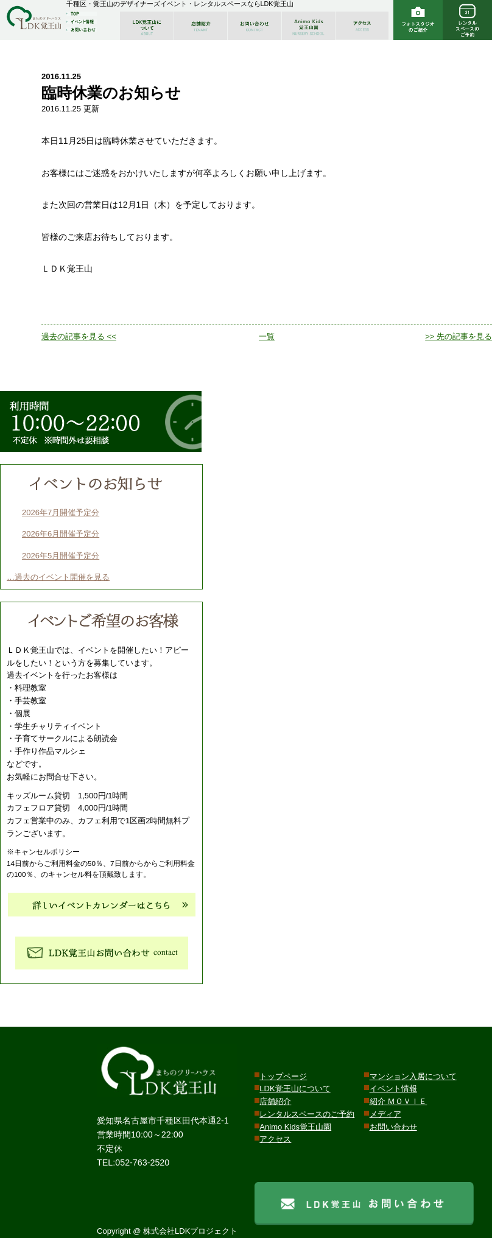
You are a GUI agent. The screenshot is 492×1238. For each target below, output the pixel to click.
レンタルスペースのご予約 (306, 1114)
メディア (385, 1114)
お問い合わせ (393, 1126)
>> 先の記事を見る (458, 336)
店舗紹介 (275, 1101)
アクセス (275, 1139)
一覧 (267, 336)
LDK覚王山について (294, 1088)
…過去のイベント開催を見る (58, 577)
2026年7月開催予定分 (60, 512)
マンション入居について (413, 1076)
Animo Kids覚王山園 (295, 1126)
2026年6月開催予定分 (60, 533)
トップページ (283, 1076)
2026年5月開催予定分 (60, 555)
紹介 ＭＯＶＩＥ (398, 1101)
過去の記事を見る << (78, 336)
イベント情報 (393, 1088)
